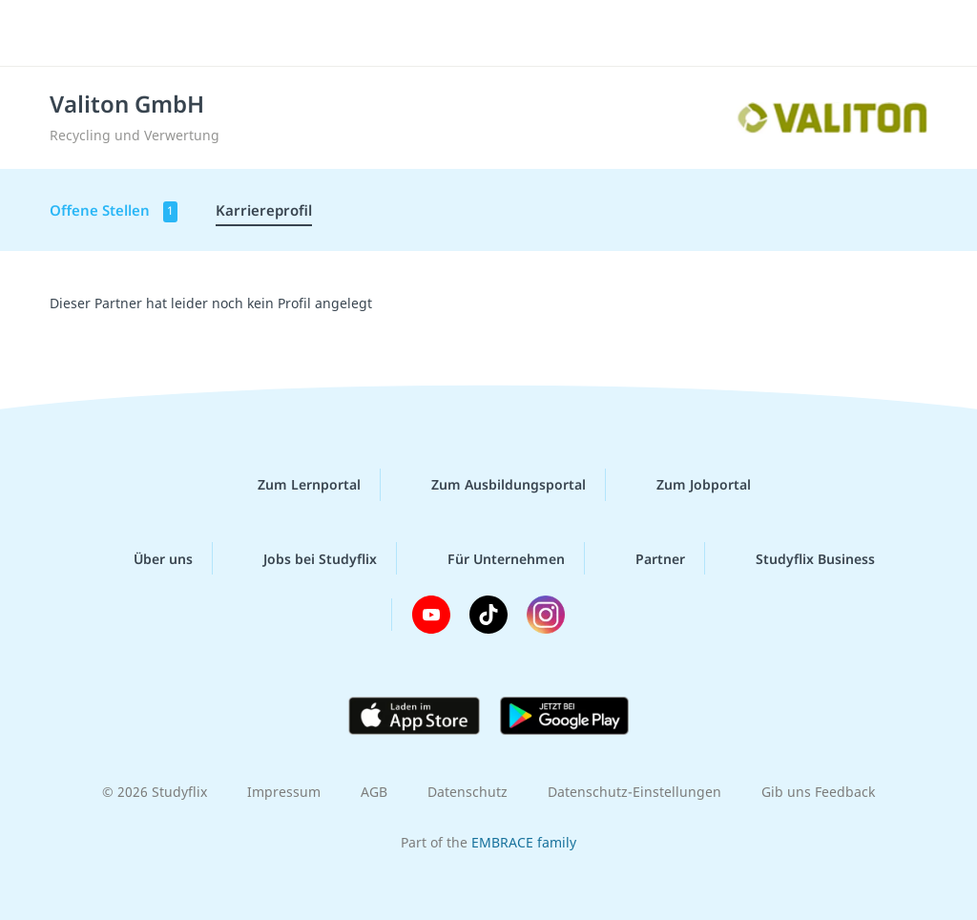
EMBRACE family (523, 842)
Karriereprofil (264, 210)
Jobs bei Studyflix (305, 558)
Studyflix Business (800, 558)
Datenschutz (467, 792)
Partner (645, 558)
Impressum (284, 792)
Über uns (148, 558)
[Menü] (909, 33)
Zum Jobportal (688, 484)
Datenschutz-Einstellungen (634, 792)
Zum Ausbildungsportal (493, 484)
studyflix (127, 31)
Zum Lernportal (294, 484)
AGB (374, 792)
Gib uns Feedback (818, 792)
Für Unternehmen (491, 558)
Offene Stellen (113, 211)
